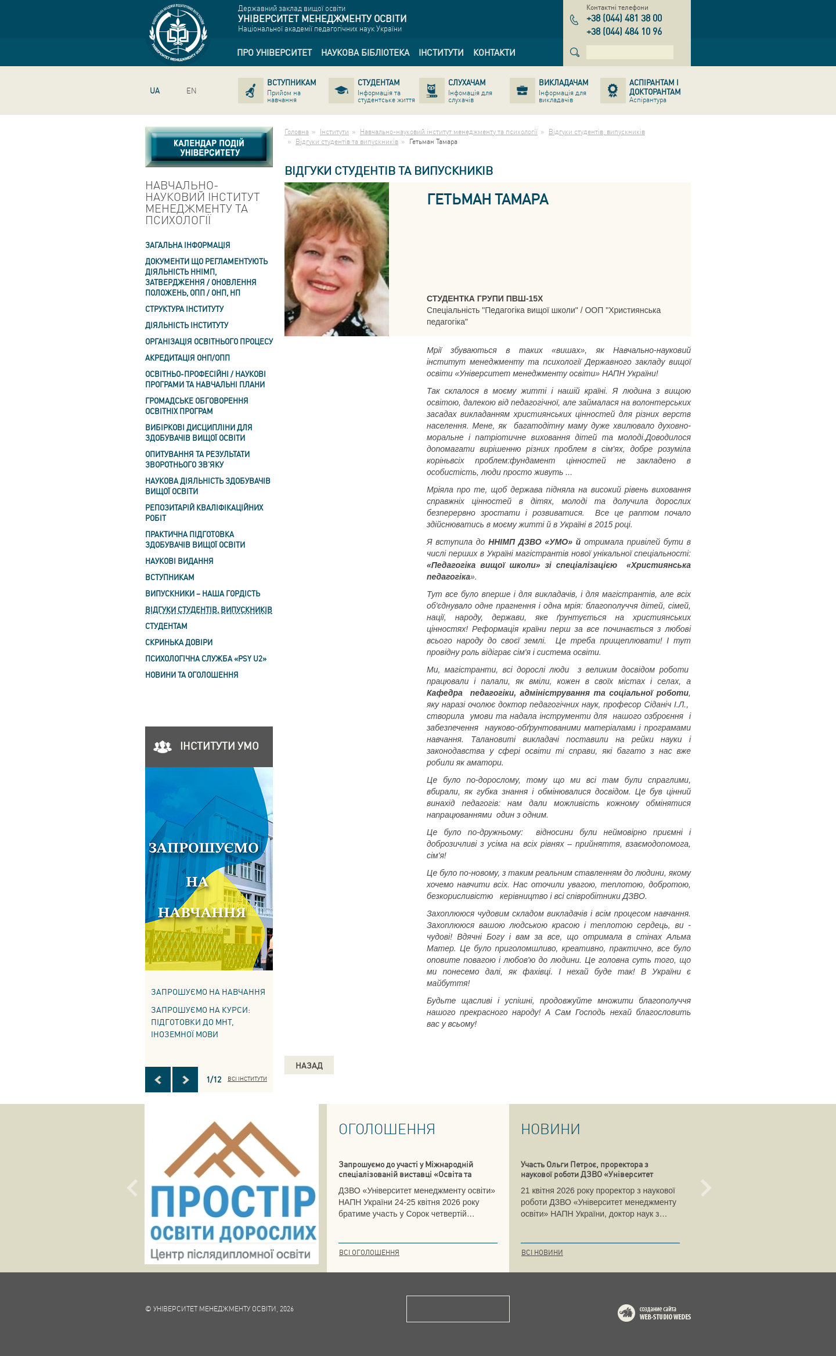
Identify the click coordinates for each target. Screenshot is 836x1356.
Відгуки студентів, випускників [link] (208, 609)
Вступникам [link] (169, 577)
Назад (309, 1065)
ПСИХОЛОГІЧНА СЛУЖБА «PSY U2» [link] (205, 658)
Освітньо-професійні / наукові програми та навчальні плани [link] (205, 379)
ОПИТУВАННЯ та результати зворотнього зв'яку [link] (197, 459)
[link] (274, 52)
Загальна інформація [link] (187, 245)
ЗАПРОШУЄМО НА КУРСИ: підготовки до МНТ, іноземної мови (200, 1021)
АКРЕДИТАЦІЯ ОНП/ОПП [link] (187, 357)
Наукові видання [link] (179, 561)
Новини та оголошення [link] (192, 674)
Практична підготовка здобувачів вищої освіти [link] (195, 539)
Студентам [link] (166, 626)
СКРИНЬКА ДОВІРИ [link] (178, 642)
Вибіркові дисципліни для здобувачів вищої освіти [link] (199, 432)
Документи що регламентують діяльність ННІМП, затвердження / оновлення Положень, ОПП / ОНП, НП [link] (206, 276)
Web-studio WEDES (669, 1315)
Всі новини (542, 1252)
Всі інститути (247, 1078)
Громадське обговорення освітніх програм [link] (196, 405)
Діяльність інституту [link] (186, 325)
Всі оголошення (369, 1252)
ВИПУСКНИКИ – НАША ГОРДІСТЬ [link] (202, 593)
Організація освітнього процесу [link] (209, 341)
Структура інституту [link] (184, 309)
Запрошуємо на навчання (208, 991)
